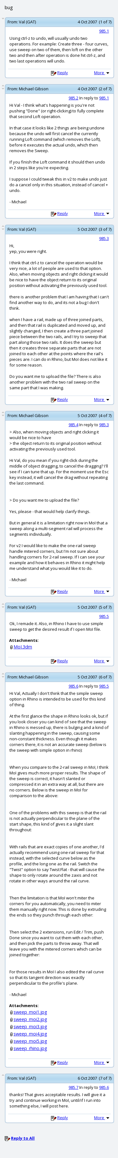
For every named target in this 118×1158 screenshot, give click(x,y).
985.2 (73, 98)
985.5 (104, 616)
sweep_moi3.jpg (30, 1027)
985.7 (73, 1087)
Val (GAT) (27, 22)
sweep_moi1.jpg (30, 1012)
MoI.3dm (23, 647)
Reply (62, 72)
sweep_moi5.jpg (30, 1041)
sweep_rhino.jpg (30, 1048)
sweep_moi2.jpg (30, 1019)
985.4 (73, 424)
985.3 (104, 238)
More (102, 72)
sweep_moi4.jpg (30, 1034)
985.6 (73, 686)
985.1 (104, 31)
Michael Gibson (33, 89)
